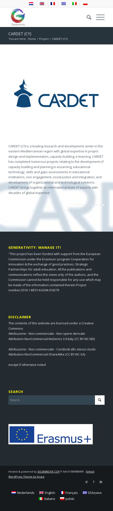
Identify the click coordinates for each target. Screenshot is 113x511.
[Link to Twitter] (86, 481)
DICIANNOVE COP (49, 471)
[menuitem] (86, 17)
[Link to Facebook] (93, 481)
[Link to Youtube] (101, 481)
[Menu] (98, 17)
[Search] (86, 17)
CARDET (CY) (19, 33)
